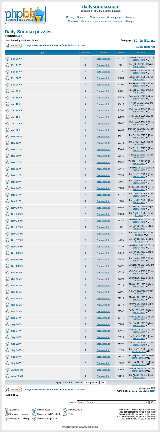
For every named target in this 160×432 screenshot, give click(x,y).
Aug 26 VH (17, 376)
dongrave (139, 215)
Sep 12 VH (16, 344)
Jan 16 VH (16, 104)
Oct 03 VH (16, 311)
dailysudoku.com (101, 6)
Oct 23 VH (16, 285)
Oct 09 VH (16, 305)
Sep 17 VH (16, 331)
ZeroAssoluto (103, 58)
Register (130, 17)
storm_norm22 (139, 351)
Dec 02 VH (16, 201)
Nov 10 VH (16, 246)
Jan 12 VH (16, 117)
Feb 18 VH (16, 71)
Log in (129, 21)
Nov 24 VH (16, 220)
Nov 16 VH (16, 233)
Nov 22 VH (16, 227)
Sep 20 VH (16, 324)
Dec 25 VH (16, 143)
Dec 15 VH (16, 169)
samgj (19, 36)
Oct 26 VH (16, 279)
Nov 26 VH (16, 214)
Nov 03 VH (16, 266)
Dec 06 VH (16, 188)
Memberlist (97, 17)
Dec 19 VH (16, 156)
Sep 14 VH (16, 337)
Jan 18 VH (16, 97)
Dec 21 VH (16, 149)
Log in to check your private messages (101, 21)
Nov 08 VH (16, 253)
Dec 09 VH (16, 182)
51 (145, 40)
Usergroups (114, 17)
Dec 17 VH (16, 162)
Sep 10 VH (16, 350)
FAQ (70, 17)
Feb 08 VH (16, 78)
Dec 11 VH (16, 175)
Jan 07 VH (16, 123)
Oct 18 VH (16, 292)
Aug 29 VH (17, 369)
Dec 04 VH (16, 195)
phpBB (74, 427)
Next (153, 40)
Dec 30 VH (16, 136)
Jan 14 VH (16, 110)
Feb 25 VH (16, 58)
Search (82, 17)
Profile (73, 21)
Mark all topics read (145, 47)
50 (141, 40)
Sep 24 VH (16, 318)
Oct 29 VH (16, 272)
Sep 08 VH (16, 357)
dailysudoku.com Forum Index (41, 45)
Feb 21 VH (16, 65)
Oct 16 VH (16, 298)
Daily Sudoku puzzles (28, 31)
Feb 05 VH (16, 84)
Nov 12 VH (16, 240)
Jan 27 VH (16, 91)
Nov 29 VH (16, 207)
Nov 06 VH (16, 259)
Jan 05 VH (16, 130)
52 (148, 40)
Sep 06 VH (16, 363)
